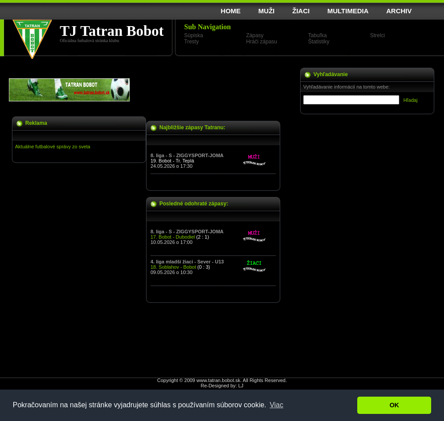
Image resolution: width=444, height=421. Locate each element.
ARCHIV (399, 11)
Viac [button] (276, 405)
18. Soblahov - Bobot (173, 267)
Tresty (191, 42)
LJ (240, 385)
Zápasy (254, 35)
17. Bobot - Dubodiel (173, 236)
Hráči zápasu (261, 42)
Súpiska (193, 35)
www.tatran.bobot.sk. (219, 380)
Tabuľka (317, 35)
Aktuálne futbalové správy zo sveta (52, 146)
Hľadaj (410, 100)
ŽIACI (300, 11)
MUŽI (267, 11)
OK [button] (394, 405)
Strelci (377, 35)
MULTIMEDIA (347, 11)
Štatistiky (318, 42)
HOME (231, 11)
